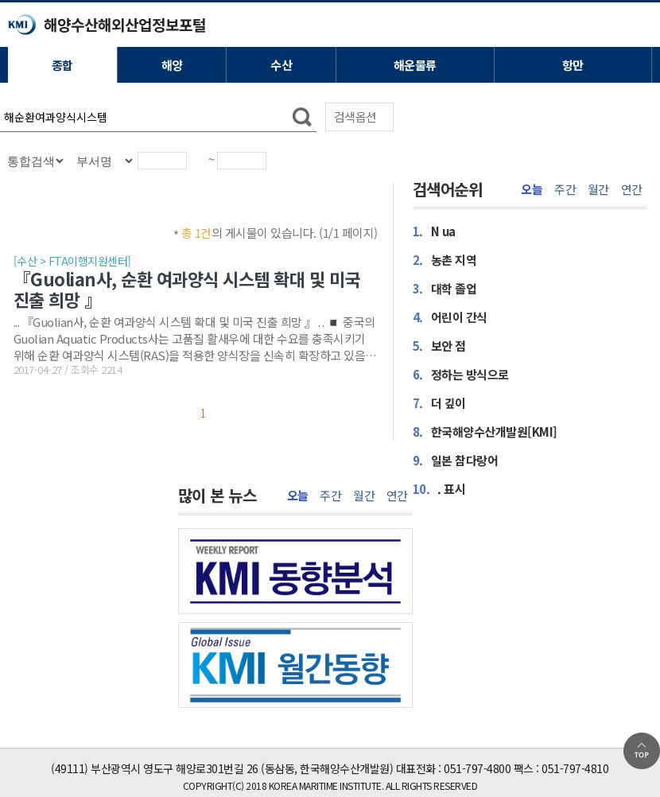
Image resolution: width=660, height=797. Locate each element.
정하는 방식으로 (461, 374)
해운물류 (415, 64)
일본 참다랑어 (456, 460)
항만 (573, 64)
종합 (62, 64)
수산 (281, 64)
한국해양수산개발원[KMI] (485, 431)
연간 (632, 189)
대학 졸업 (445, 288)
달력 (200, 167)
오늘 (531, 189)
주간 (565, 189)
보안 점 (439, 345)
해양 (172, 64)
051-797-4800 (477, 768)
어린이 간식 (450, 317)
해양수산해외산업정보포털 (125, 24)
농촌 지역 (445, 259)
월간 (598, 189)
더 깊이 (439, 402)
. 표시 (439, 488)
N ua (434, 231)
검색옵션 (355, 116)
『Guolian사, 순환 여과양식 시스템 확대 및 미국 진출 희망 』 (187, 288)
